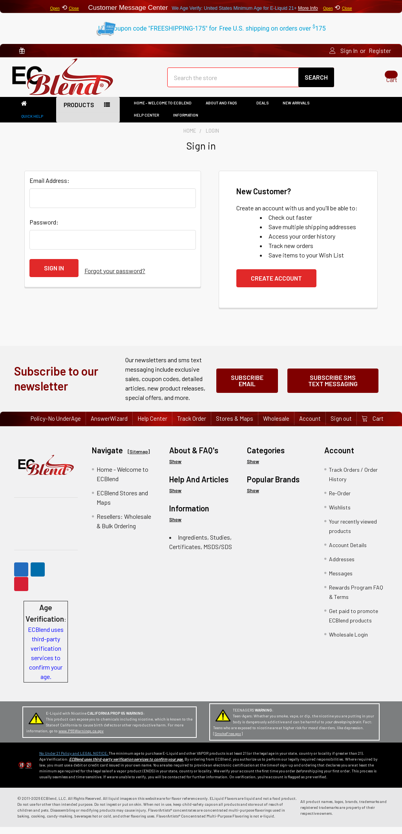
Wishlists (340, 514)
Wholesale (276, 425)
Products (79, 111)
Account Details (348, 552)
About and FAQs (224, 110)
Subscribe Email (247, 385)
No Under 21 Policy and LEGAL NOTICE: (74, 760)
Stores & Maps (234, 425)
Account (310, 425)
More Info (308, 8)
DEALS (262, 110)
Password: (43, 229)
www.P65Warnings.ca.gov (81, 737)
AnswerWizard (109, 425)
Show (175, 468)
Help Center (146, 122)
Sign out (341, 425)
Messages (341, 580)
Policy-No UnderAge (56, 425)
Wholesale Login (348, 641)
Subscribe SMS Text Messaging (333, 385)
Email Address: (49, 187)
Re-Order (340, 500)
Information (188, 122)
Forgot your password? (114, 275)
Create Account (276, 285)
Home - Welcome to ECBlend (163, 110)
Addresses (341, 566)
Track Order (191, 425)
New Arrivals (296, 110)
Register (380, 50)
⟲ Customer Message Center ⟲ (201, 6)
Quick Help (32, 123)
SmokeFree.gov (228, 740)
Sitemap (139, 458)
